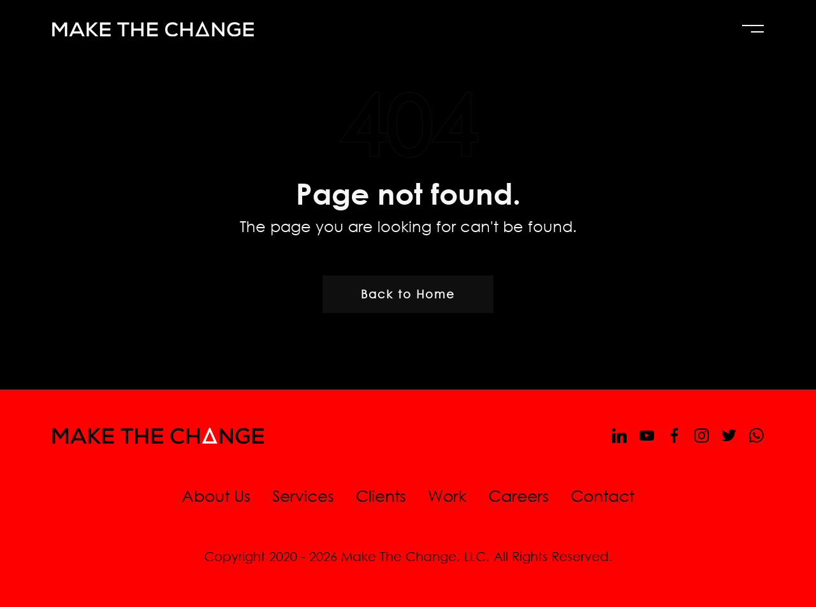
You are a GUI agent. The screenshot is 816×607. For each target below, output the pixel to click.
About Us (216, 495)
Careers (518, 495)
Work (447, 495)
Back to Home (408, 294)
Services (303, 495)
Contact (602, 495)
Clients (381, 495)
